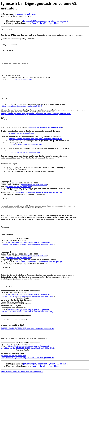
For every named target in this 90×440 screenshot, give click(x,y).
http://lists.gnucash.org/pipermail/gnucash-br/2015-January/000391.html (36, 131)
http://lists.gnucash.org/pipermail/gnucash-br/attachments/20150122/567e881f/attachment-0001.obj (27, 367)
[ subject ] (50, 23)
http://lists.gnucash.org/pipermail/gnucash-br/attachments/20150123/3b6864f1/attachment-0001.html (27, 411)
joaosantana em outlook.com (25, 14)
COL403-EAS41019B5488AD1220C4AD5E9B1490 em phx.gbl (38, 308)
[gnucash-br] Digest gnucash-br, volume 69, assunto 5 (45, 21)
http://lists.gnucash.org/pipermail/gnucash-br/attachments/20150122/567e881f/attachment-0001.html (27, 348)
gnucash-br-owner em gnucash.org (24, 177)
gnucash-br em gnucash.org (19, 89)
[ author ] (59, 23)
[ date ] (35, 23)
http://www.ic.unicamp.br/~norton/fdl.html (21, 122)
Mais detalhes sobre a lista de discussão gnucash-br (22, 438)
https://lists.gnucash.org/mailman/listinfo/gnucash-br (35, 161)
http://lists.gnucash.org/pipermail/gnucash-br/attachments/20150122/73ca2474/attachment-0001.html (27, 286)
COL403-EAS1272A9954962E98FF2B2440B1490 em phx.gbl (38, 225)
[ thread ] (42, 23)
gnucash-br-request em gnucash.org (45, 147)
